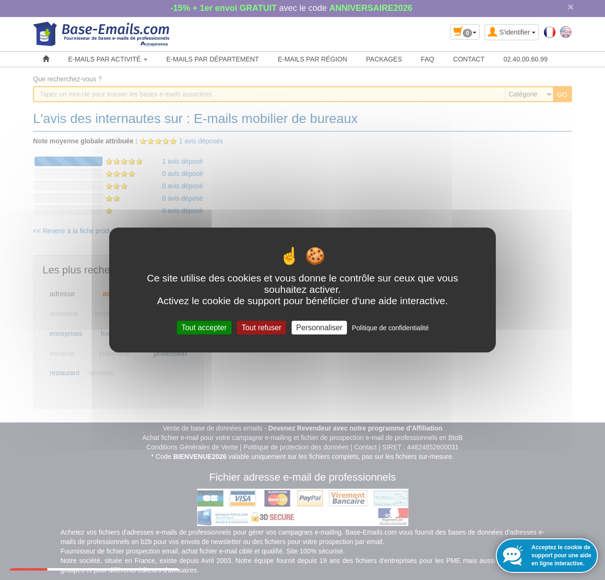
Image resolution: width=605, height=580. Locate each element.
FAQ (427, 59)
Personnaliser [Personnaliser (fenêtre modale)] (319, 328)
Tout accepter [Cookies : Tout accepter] (204, 328)
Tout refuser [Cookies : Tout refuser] (261, 328)
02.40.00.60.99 (525, 59)
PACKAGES (384, 59)
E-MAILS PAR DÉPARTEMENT (212, 59)
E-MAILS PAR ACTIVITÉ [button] (107, 59)
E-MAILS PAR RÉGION (312, 59)
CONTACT (469, 59)
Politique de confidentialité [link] (390, 328)
